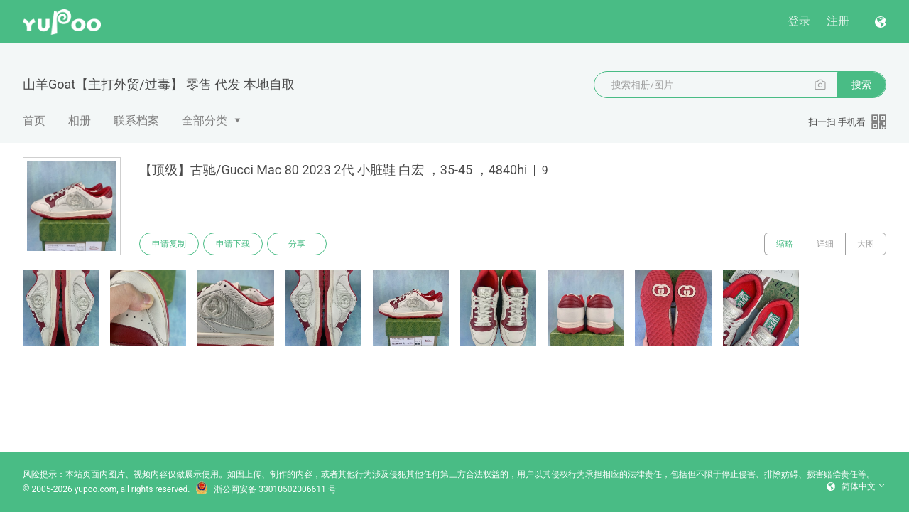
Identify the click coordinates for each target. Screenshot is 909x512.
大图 (865, 244)
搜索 (861, 84)
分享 (296, 244)
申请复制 (169, 244)
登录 (799, 21)
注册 (838, 21)
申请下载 (233, 244)
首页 (34, 120)
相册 (79, 120)
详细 (825, 244)
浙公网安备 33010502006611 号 (265, 489)
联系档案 (136, 120)
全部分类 (204, 120)
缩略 (784, 244)
